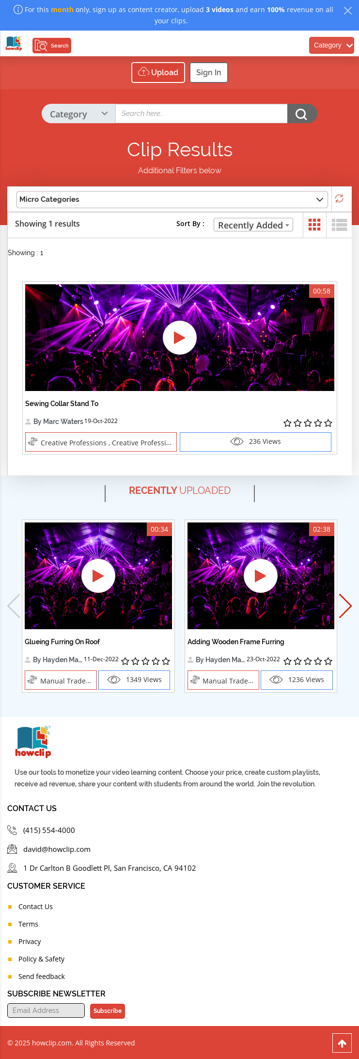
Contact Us (35, 905)
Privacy (29, 940)
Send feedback (41, 975)
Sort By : (190, 223)
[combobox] (253, 224)
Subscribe (108, 1010)
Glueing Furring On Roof (62, 641)
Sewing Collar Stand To (61, 403)
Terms (28, 923)
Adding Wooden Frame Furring (235, 641)
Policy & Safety (41, 957)
